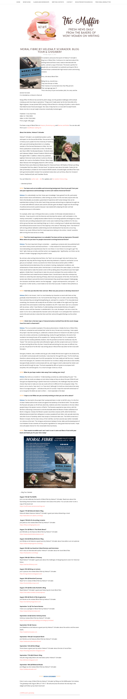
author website (36, 179)
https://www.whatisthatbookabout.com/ (32, 534)
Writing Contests (58, 2)
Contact (69, 2)
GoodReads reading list (34, 128)
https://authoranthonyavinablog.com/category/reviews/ (37, 620)
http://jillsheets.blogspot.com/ (29, 660)
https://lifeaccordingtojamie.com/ (30, 525)
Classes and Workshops (41, 2)
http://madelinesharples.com (28, 632)
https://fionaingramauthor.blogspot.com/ (32, 651)
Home (18, 2)
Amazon (42, 125)
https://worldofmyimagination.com (30, 602)
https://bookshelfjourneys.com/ (29, 583)
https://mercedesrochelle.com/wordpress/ (32, 592)
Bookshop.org (50, 125)
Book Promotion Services (84, 2)
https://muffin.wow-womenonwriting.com (32, 506)
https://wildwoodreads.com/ (28, 669)
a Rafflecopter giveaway (27, 693)
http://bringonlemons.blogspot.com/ (31, 574)
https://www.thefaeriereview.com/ (30, 611)
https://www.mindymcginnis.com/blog (31, 543)
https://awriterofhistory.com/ (28, 564)
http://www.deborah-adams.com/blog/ (31, 515)
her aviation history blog (59, 179)
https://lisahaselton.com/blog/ (29, 553)
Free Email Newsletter (103, 2)
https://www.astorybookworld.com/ (30, 641)
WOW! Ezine (27, 2)
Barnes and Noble (63, 125)
